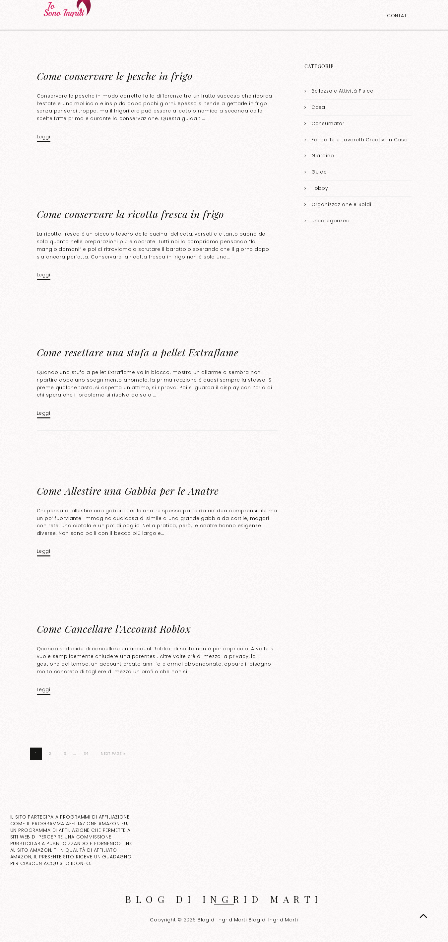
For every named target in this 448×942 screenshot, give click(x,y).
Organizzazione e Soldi (341, 204)
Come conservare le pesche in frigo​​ (115, 76)
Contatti (399, 15)
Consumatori (328, 123)
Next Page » (113, 753)
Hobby (319, 188)
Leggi (43, 136)
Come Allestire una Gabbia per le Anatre (128, 490)
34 (86, 753)
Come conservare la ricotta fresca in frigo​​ (130, 214)
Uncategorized (330, 220)
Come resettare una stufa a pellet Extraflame (138, 352)
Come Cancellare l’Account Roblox (114, 628)
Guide (319, 172)
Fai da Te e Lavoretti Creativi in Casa (359, 139)
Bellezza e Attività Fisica (342, 91)
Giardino (322, 155)
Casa (318, 107)
